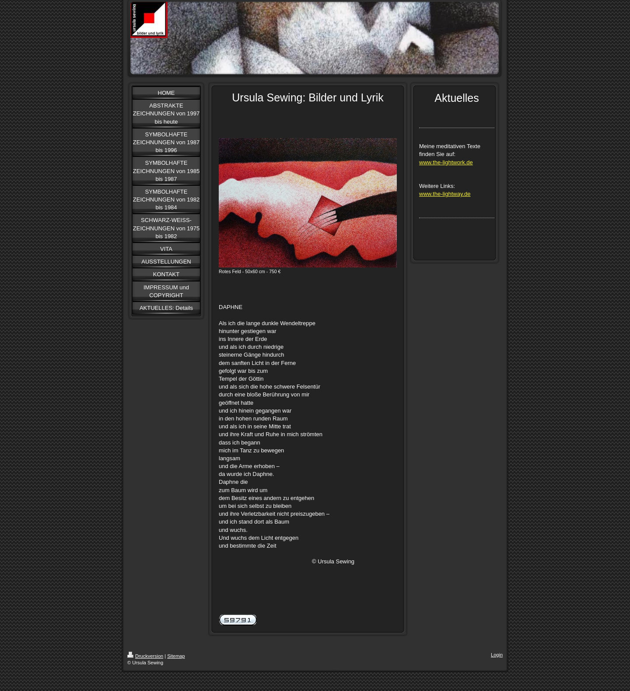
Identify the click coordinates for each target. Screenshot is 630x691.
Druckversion (145, 656)
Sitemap (176, 656)
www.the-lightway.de (445, 194)
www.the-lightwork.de (446, 162)
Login (497, 654)
